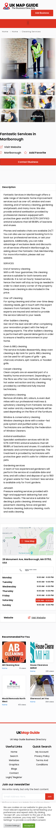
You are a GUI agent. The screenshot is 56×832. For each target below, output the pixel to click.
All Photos (37, 116)
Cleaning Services (31, 31)
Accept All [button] (28, 825)
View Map (28, 541)
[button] (28, 22)
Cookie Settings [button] (12, 825)
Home (5, 31)
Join (50, 796)
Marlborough (12, 152)
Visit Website (37, 617)
